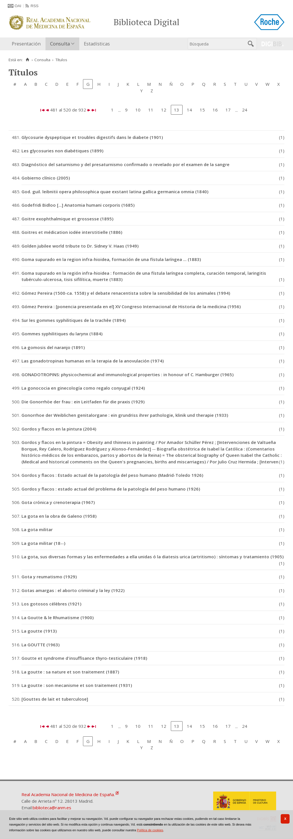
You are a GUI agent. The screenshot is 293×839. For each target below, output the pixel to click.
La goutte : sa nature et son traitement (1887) (70, 672)
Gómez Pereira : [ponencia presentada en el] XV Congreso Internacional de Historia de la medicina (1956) (131, 306)
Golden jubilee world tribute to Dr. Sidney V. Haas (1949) (79, 246)
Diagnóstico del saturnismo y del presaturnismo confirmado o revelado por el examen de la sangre (125, 164)
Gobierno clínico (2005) (45, 178)
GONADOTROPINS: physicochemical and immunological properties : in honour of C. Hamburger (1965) (127, 374)
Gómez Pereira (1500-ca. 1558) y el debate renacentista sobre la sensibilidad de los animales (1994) (125, 293)
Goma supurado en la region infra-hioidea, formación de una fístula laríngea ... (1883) (111, 259)
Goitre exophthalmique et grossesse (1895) (67, 219)
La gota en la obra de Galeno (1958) (58, 516)
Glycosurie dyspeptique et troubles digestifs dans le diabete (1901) (92, 137)
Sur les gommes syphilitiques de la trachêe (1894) (73, 320)
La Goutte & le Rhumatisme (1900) (57, 617)
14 (189, 110)
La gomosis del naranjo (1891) (53, 347)
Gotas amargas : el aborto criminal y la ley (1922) (72, 590)
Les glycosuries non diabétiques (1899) (62, 151)
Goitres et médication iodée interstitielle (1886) (71, 232)
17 (228, 110)
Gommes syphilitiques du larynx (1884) (61, 333)
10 (137, 110)
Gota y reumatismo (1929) (49, 576)
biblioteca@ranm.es (52, 807)
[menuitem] (27, 43)
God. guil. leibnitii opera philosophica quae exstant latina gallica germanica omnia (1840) (114, 191)
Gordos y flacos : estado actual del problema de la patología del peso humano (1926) (110, 489)
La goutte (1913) (39, 631)
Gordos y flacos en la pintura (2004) (58, 429)
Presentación (26, 43)
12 (163, 110)
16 (215, 110)
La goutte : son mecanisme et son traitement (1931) (76, 685)
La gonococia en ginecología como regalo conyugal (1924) (83, 388)
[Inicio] (27, 60)
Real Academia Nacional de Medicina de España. (68, 794)
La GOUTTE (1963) (40, 644)
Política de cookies (150, 830)
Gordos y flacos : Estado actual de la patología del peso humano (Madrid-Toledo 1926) (112, 475)
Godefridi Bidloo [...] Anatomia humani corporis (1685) (77, 205)
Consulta (60, 43)
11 (150, 110)
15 (202, 110)
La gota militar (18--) (43, 543)
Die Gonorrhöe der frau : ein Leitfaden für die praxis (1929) (82, 401)
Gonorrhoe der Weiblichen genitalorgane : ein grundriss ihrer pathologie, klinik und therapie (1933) (124, 415)
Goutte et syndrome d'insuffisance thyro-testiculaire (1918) (84, 658)
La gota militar (37, 529)
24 (244, 110)
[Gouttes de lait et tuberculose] (54, 699)
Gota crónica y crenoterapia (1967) (58, 502)
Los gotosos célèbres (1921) (51, 604)
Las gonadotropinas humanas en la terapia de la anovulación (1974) (92, 361)
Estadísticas (97, 43)
